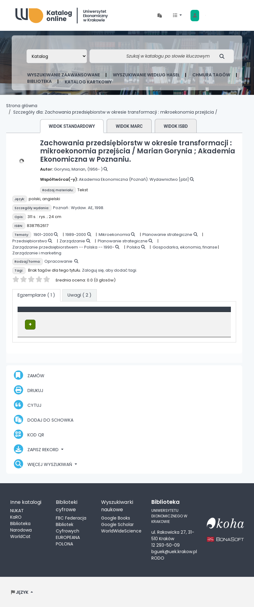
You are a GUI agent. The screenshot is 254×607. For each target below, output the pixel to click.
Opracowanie (58, 261)
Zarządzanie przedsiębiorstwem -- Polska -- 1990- (63, 247)
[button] (159, 15)
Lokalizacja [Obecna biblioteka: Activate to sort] (119, 312)
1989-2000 (75, 234)
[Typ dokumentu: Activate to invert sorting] (61, 312)
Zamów (29, 374)
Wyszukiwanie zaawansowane (63, 75)
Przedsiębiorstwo (29, 241)
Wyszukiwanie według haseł (146, 75)
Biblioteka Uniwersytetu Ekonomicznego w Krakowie (61, 14)
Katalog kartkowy (88, 82)
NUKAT (17, 510)
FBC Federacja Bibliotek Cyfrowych (71, 524)
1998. (99, 208)
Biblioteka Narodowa (21, 526)
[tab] (79, 295)
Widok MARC (129, 126)
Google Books (115, 518)
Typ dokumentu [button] (39, 312)
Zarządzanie (72, 241)
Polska (133, 247)
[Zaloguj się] (194, 15)
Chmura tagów (211, 75)
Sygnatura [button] (165, 312)
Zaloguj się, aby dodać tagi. (109, 270)
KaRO (16, 517)
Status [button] (205, 312)
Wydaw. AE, (82, 208)
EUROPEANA (68, 537)
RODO (157, 557)
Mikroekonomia (114, 234)
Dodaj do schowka (43, 419)
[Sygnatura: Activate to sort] (172, 312)
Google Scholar (117, 524)
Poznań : (61, 208)
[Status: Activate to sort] (213, 312)
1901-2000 (43, 234)
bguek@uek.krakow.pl (174, 551)
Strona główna (21, 106)
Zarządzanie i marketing (36, 253)
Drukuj (28, 389)
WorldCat (20, 536)
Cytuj (27, 404)
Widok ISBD (176, 126)
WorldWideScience (121, 531)
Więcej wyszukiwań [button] (43, 463)
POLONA (64, 543)
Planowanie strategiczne (167, 234)
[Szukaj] (223, 56)
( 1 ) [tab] (36, 295)
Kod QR (29, 434)
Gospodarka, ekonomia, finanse (185, 247)
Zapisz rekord (37, 448)
